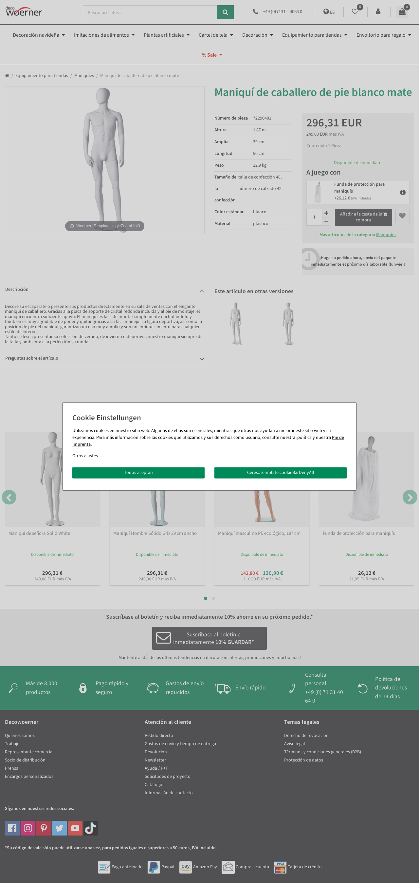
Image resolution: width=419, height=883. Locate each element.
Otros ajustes (85, 456)
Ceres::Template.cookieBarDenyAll (280, 472)
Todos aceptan (138, 472)
